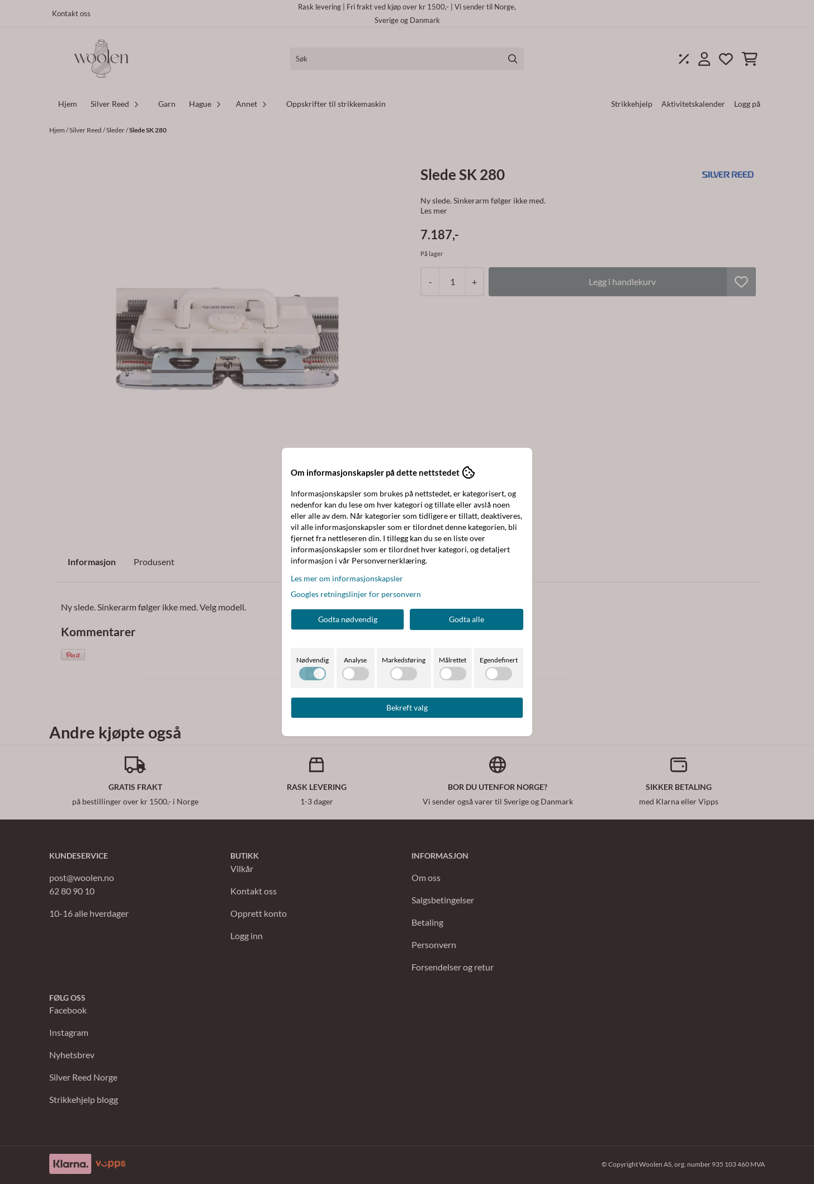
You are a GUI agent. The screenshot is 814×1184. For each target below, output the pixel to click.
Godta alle (466, 619)
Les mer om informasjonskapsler (347, 578)
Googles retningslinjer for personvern (356, 594)
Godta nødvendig (347, 619)
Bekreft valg (407, 707)
